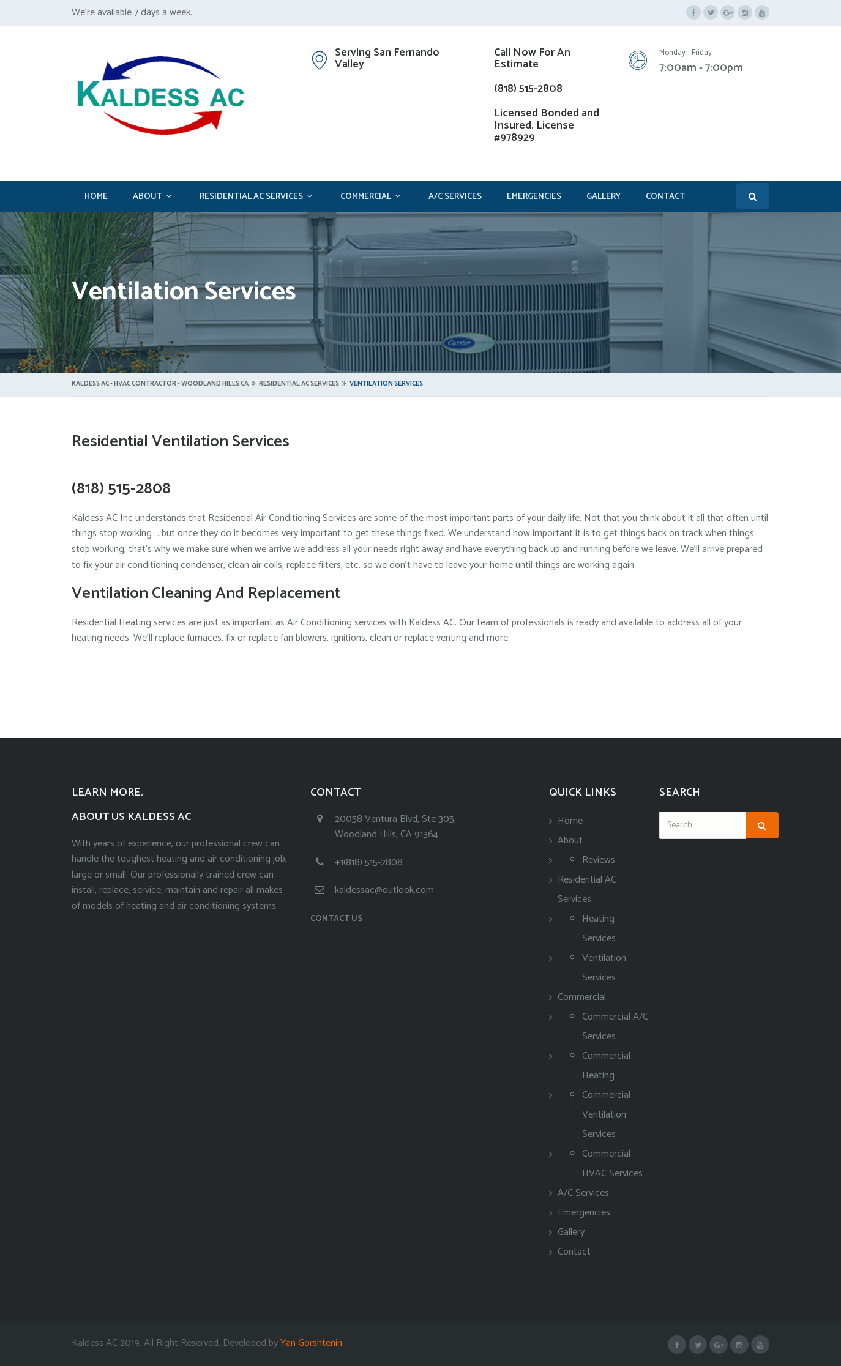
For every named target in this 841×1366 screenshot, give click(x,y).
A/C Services (455, 197)
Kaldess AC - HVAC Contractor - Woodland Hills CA (160, 383)
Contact (665, 197)
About (147, 197)
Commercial (365, 197)
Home (96, 197)
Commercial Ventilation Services (606, 1115)
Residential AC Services (251, 197)
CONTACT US (336, 919)
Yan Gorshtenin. (311, 1343)
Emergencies (534, 197)
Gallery (603, 197)
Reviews (598, 860)
